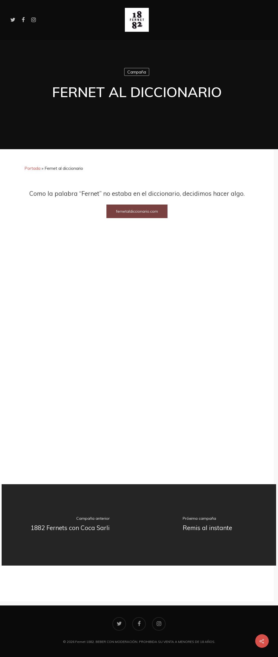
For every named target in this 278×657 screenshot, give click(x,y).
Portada (32, 168)
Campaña (136, 72)
